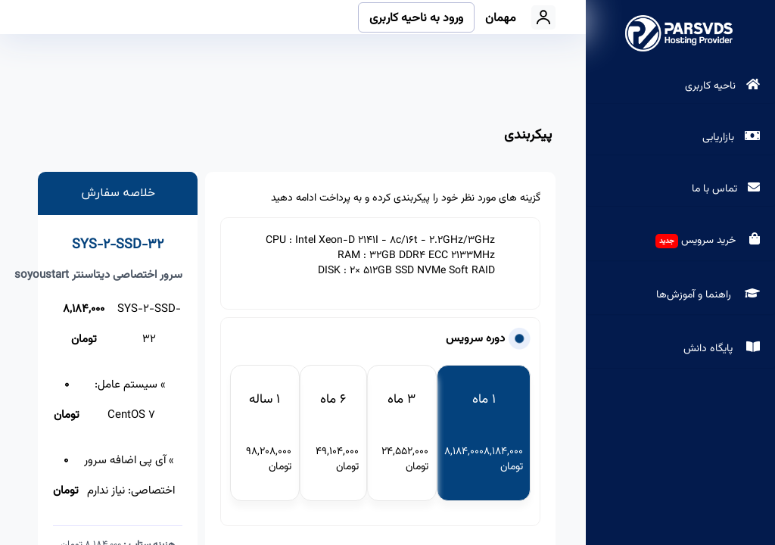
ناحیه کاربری (712, 86)
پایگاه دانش (723, 349)
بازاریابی (719, 137)
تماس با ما (716, 189)
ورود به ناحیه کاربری (416, 18)
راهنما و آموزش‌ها (710, 295)
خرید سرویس (709, 240)
